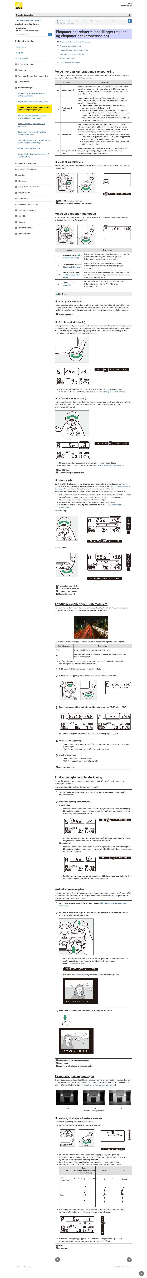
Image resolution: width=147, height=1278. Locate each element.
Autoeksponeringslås (67, 58)
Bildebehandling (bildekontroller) (29, 148)
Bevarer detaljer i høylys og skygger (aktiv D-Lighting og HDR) (34, 155)
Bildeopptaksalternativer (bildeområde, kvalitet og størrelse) (32, 94)
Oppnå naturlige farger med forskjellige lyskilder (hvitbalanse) (32, 133)
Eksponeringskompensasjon (70, 62)
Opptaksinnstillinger (82, 21)
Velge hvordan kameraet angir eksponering (75, 42)
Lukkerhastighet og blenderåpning (72, 54)
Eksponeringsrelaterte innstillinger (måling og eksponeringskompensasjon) (33, 108)
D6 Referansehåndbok (67, 21)
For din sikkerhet (22, 58)
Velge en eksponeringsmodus (70, 46)
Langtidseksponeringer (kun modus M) (74, 50)
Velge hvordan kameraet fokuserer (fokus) (33, 102)
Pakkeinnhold (21, 47)
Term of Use (27, 1267)
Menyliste (19, 53)
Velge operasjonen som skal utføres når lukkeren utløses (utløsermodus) (32, 117)
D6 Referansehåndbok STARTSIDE (29, 20)
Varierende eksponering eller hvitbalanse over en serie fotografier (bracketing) (34, 141)
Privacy (19, 1267)
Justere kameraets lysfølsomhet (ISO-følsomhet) (31, 125)
